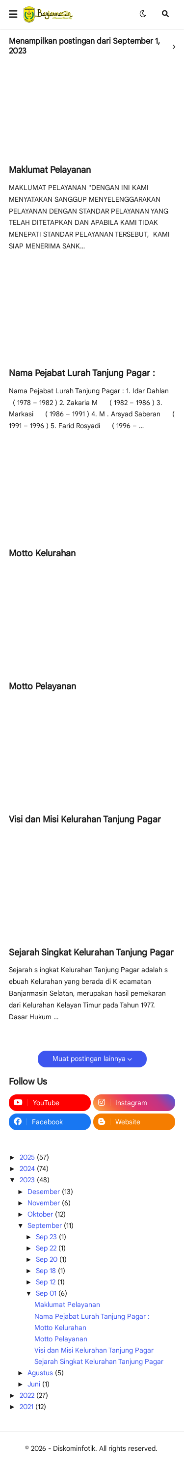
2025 (28, 1157)
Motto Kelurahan (42, 553)
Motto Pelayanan (42, 686)
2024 (28, 1168)
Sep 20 (47, 1259)
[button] (16, 14)
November (44, 1202)
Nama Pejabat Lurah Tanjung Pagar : (82, 373)
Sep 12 (46, 1282)
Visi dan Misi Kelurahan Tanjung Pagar (85, 819)
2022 (28, 1395)
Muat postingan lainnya (89, 1058)
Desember (44, 1191)
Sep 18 (47, 1270)
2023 (28, 1179)
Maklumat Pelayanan (50, 169)
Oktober (41, 1214)
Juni (34, 1384)
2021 (27, 1406)
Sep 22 (47, 1248)
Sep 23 (47, 1236)
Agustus (41, 1372)
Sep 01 (47, 1293)
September (45, 1225)
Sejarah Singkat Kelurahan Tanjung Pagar (91, 952)
